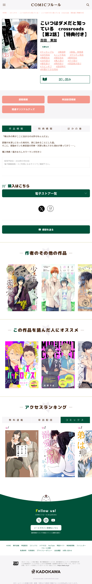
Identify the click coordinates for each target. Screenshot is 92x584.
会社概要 (57, 543)
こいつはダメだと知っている (29, 13)
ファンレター (81, 538)
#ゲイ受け (72, 60)
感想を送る (46, 229)
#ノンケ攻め (60, 54)
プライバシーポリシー (44, 543)
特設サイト (61, 538)
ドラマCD (42, 538)
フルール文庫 (46, 540)
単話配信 (24, 538)
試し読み (57, 79)
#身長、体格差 (76, 51)
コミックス (13, 13)
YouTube (51, 538)
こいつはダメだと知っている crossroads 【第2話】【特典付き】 (63, 13)
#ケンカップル (47, 51)
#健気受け (45, 63)
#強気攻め (58, 57)
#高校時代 (61, 66)
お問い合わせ (67, 543)
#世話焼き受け (74, 63)
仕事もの (45, 47)
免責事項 (23, 543)
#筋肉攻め (72, 57)
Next (83, 451)
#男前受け (58, 63)
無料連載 (16, 538)
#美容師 (61, 51)
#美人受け (59, 60)
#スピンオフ (46, 66)
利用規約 (31, 543)
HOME (5, 13)
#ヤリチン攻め (77, 54)
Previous (8, 451)
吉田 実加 (48, 40)
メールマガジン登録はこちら (46, 520)
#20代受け (45, 60)
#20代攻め (45, 54)
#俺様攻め (45, 57)
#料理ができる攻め (49, 69)
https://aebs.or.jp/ (63, 558)
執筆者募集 (70, 538)
